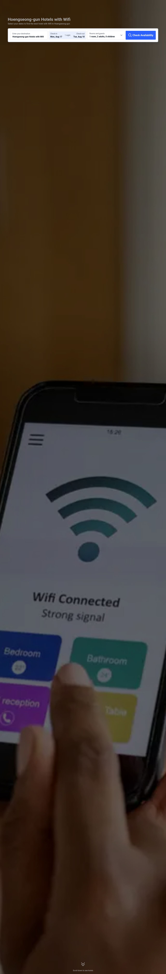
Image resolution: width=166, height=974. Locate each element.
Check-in (53, 34)
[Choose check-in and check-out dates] (58, 35)
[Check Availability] (141, 35)
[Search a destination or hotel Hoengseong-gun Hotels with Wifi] (29, 35)
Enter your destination (21, 34)
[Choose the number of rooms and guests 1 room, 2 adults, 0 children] (106, 35)
